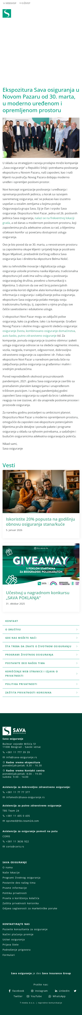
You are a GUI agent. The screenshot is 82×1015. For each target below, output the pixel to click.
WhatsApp (57, 996)
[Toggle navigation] (77, 13)
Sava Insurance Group (56, 973)
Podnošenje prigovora (16, 949)
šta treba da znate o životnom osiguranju (41, 646)
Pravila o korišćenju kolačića (21, 898)
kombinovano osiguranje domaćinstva (50, 331)
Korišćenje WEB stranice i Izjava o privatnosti (41, 673)
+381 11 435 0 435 (18, 815)
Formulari (9, 955)
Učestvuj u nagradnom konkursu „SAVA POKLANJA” (37, 595)
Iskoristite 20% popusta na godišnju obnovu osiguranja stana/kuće (40, 521)
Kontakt (11, 621)
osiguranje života (13, 331)
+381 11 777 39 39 (18, 752)
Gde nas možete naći (41, 637)
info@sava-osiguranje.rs (21, 757)
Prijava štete (11, 944)
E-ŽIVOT (26, 2)
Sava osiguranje (21, 973)
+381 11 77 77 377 (18, 792)
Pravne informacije (15, 887)
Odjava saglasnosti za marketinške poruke (30, 908)
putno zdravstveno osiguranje (37, 336)
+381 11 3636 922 (17, 841)
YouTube (34, 996)
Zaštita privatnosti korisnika (41, 692)
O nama (8, 867)
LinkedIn (62, 990)
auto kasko (10, 336)
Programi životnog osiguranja (41, 654)
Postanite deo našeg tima (41, 663)
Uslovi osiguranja (14, 939)
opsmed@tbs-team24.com (22, 820)
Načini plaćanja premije (18, 934)
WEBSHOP (10, 2)
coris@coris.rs (15, 846)
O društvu (41, 629)
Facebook (16, 990)
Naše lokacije (11, 872)
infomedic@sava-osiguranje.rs (25, 797)
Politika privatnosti (41, 684)
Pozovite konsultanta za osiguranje (25, 929)
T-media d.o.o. (27, 1002)
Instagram (39, 990)
